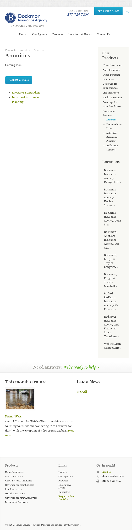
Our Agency (39, 34)
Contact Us (103, 34)
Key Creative (74, 525)
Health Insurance (14, 493)
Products (57, 34)
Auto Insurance (13, 476)
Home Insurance (14, 472)
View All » (83, 391)
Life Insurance (12, 489)
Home (23, 34)
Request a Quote (19, 80)
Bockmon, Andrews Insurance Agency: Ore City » (111, 239)
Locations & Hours (79, 34)
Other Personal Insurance (18, 480)
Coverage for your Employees (21, 498)
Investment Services (31, 50)
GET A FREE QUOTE (108, 11)
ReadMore (127, 11)
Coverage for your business (19, 485)
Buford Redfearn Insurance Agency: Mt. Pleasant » (111, 301)
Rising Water (14, 416)
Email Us (106, 472)
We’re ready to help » (81, 367)
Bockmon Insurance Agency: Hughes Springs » (110, 197)
